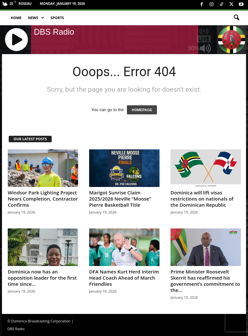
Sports (57, 17)
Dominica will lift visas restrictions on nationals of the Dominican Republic (201, 198)
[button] (236, 18)
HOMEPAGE (142, 110)
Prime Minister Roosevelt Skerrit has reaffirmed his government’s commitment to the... (205, 280)
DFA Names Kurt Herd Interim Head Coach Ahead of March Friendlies (124, 277)
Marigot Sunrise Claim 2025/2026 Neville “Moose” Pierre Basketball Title (120, 198)
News (36, 18)
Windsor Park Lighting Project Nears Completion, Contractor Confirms (43, 198)
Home (16, 17)
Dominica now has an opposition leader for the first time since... (42, 277)
